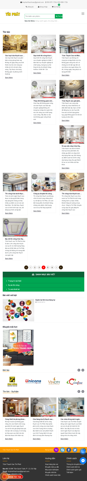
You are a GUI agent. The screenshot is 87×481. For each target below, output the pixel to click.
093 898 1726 (63, 2)
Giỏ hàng (56, 7)
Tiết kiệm (69, 472)
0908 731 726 (14, 477)
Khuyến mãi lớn (50, 472)
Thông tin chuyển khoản (75, 464)
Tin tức (6, 32)
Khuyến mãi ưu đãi (52, 467)
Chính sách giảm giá (73, 470)
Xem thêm (9, 78)
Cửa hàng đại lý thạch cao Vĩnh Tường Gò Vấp (50, 419)
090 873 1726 (51, 2)
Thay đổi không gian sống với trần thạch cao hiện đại (53, 101)
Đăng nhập (43, 7)
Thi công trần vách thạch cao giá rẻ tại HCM (22, 194)
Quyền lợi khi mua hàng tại (45, 300)
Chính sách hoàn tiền (52, 475)
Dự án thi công (12, 285)
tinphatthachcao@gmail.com (18, 471)
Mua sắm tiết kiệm (52, 470)
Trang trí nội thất (13, 281)
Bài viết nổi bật (10, 295)
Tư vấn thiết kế (13, 289)
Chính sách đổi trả (73, 467)
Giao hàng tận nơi (51, 464)
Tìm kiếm (57, 16)
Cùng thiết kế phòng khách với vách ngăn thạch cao (24, 419)
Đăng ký (30, 7)
